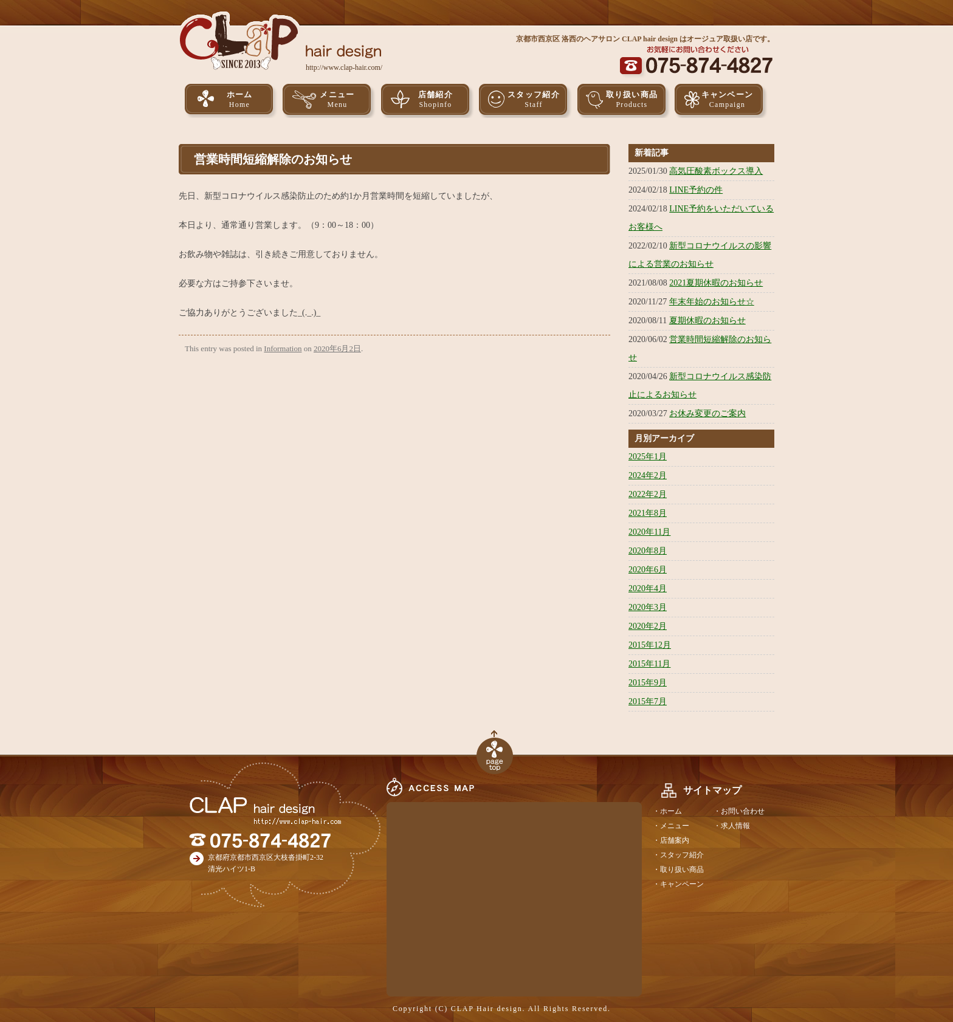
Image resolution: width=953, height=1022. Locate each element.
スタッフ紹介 (533, 100)
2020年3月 (647, 607)
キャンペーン (727, 100)
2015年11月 (649, 663)
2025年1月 (647, 456)
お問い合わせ (743, 811)
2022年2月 (647, 494)
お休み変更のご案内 (707, 413)
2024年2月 (647, 475)
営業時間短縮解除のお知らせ (273, 159)
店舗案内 (674, 840)
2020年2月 (647, 626)
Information (282, 348)
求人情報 (735, 825)
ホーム (239, 100)
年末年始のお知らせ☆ (711, 301)
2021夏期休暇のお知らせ (716, 282)
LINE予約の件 (696, 189)
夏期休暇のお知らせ (707, 320)
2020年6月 (647, 569)
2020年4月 (647, 588)
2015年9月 (647, 682)
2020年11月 (649, 532)
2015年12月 (649, 645)
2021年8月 (647, 513)
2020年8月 (647, 550)
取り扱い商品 (632, 100)
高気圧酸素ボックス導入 (716, 171)
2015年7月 (647, 701)
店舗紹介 (435, 100)
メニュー (337, 100)
